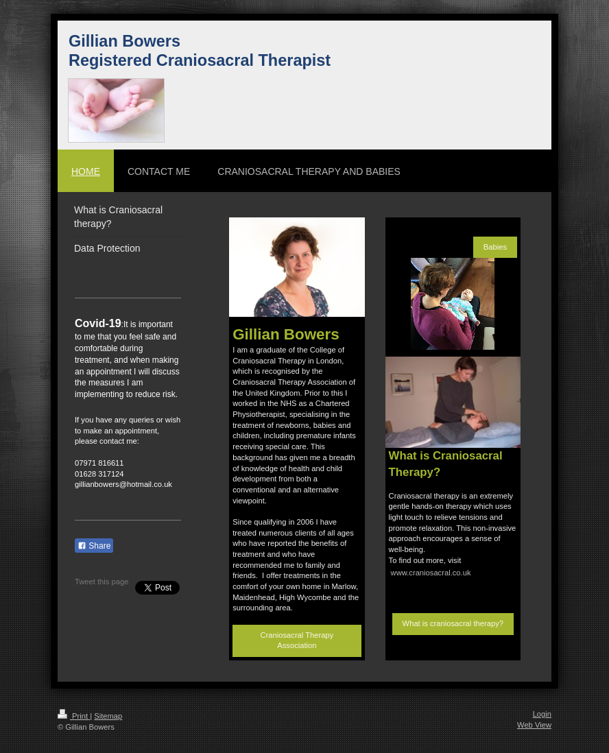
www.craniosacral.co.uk (431, 573)
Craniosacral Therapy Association (297, 640)
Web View (534, 725)
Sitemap (108, 716)
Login (542, 714)
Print (74, 716)
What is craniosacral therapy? (453, 623)
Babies (495, 247)
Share (93, 546)
